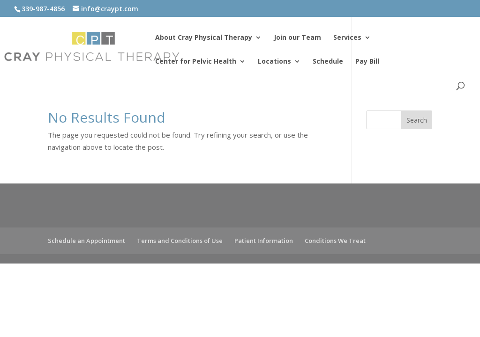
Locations (274, 62)
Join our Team (297, 38)
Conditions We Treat (335, 240)
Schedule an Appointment (86, 240)
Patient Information (263, 240)
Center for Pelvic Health (195, 62)
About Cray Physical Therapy (203, 38)
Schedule (328, 62)
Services (347, 38)
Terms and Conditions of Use (180, 240)
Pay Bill (367, 62)
